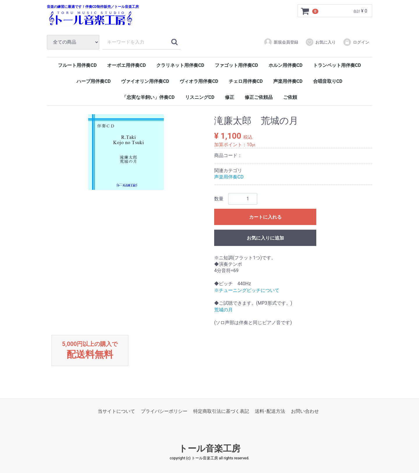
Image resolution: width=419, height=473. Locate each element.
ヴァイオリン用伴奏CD (145, 81)
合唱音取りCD (327, 81)
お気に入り (320, 42)
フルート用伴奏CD (77, 65)
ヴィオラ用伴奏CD (199, 81)
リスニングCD (199, 97)
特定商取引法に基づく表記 (221, 411)
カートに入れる (265, 217)
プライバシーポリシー (164, 411)
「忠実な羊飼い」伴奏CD (148, 97)
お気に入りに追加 (265, 238)
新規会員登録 (281, 42)
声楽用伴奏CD (288, 81)
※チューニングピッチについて (246, 290)
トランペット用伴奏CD (337, 65)
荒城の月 (223, 310)
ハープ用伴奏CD (94, 81)
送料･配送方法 (270, 411)
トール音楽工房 (209, 448)
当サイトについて (116, 411)
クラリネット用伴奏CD (180, 65)
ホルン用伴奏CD (286, 65)
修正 (229, 97)
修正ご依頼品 (259, 97)
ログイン (356, 42)
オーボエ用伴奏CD (126, 65)
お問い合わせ (305, 411)
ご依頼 (290, 97)
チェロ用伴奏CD (246, 81)
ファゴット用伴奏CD (236, 65)
